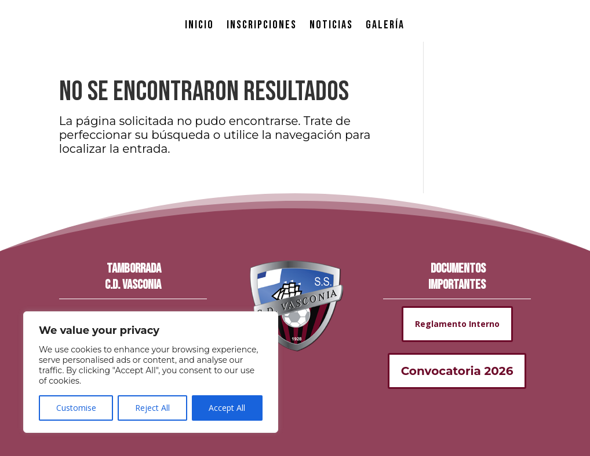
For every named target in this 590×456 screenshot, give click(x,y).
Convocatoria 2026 (457, 371)
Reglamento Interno (457, 323)
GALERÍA (385, 25)
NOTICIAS (331, 25)
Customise (76, 407)
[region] (150, 372)
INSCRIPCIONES (262, 25)
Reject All (152, 407)
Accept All (227, 407)
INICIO (199, 25)
